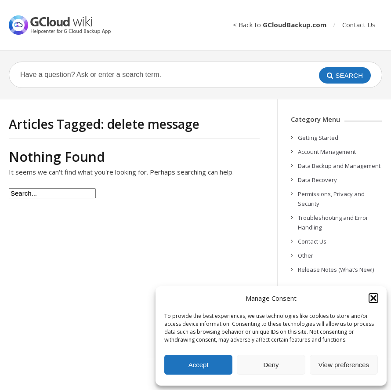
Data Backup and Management (339, 166)
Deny (271, 364)
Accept (198, 364)
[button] (373, 298)
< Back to (279, 24)
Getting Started (318, 138)
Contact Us (359, 24)
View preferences (344, 364)
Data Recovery (317, 180)
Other (305, 255)
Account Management (327, 152)
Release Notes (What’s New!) (336, 269)
